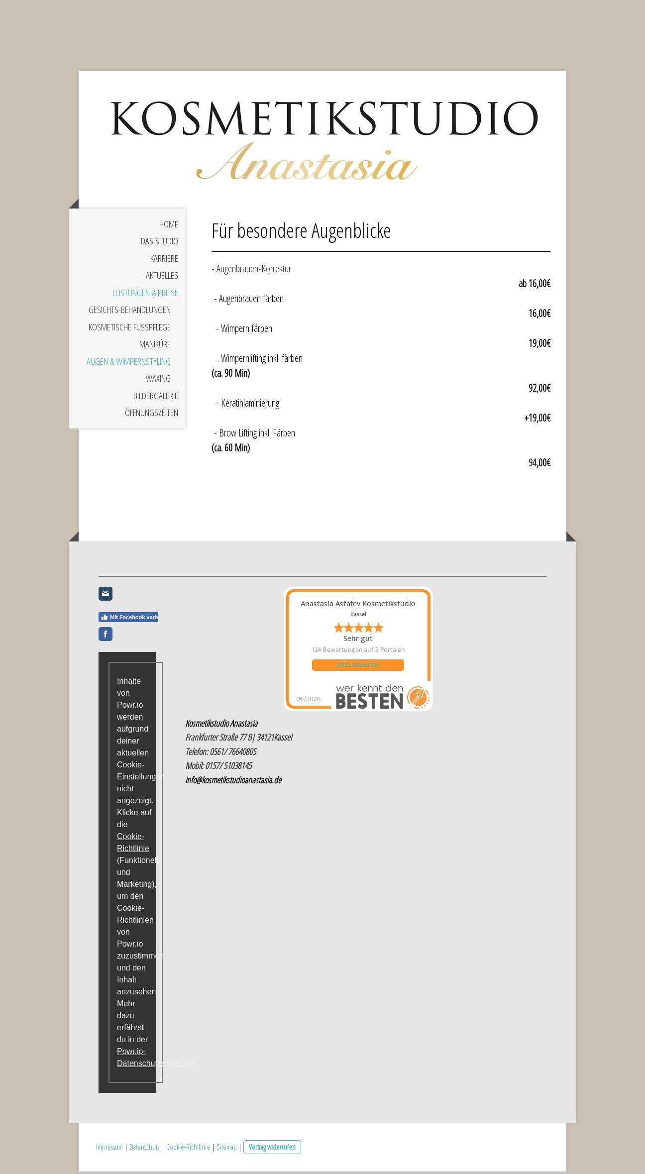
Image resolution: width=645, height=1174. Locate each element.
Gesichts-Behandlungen (130, 314)
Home (168, 227)
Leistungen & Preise (145, 296)
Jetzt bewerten (358, 669)
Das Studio (159, 245)
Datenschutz (144, 1150)
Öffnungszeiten (151, 417)
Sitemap (226, 1150)
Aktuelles (162, 279)
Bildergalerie (155, 399)
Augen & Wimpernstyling (129, 365)
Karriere (164, 262)
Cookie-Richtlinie (188, 1150)
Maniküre (155, 348)
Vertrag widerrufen (272, 1150)
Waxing (158, 382)
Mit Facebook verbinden (137, 621)
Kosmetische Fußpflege (130, 330)
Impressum (109, 1150)
